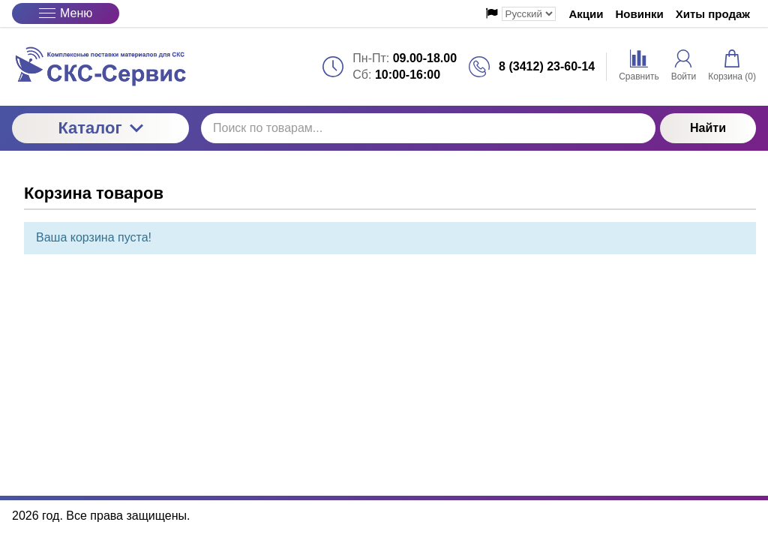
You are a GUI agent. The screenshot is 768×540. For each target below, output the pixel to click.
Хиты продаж (713, 14)
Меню (65, 13)
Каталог (100, 127)
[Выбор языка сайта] (529, 14)
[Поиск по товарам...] (428, 128)
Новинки (640, 14)
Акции (586, 14)
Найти (708, 128)
